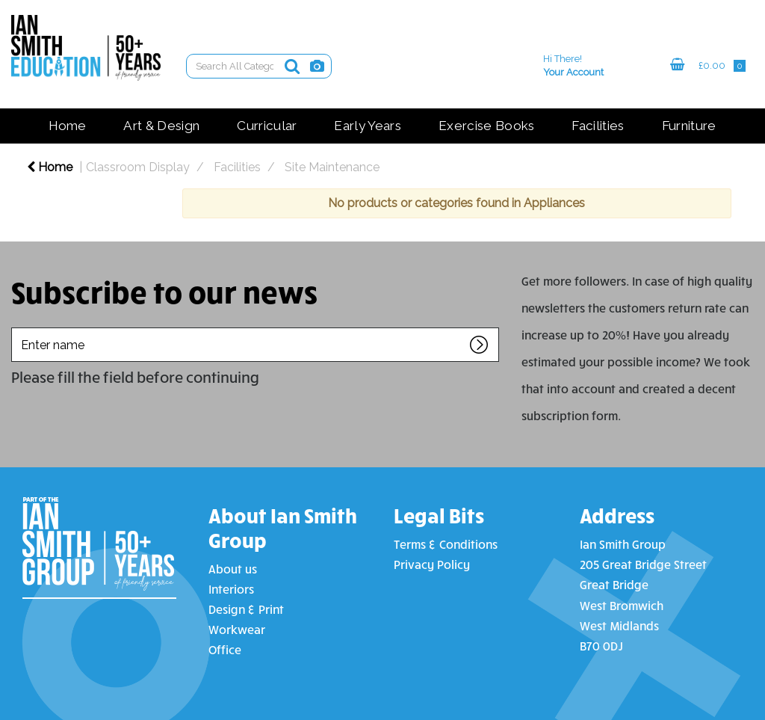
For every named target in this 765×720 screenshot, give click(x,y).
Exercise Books (486, 125)
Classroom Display (138, 167)
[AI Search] (317, 66)
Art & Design (161, 125)
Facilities (598, 125)
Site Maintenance (332, 167)
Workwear (236, 629)
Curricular (267, 125)
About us (232, 568)
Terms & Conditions (446, 544)
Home (67, 125)
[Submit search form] (292, 66)
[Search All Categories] (259, 66)
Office (224, 649)
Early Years (367, 125)
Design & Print (246, 609)
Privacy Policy (432, 564)
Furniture (689, 125)
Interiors (231, 589)
